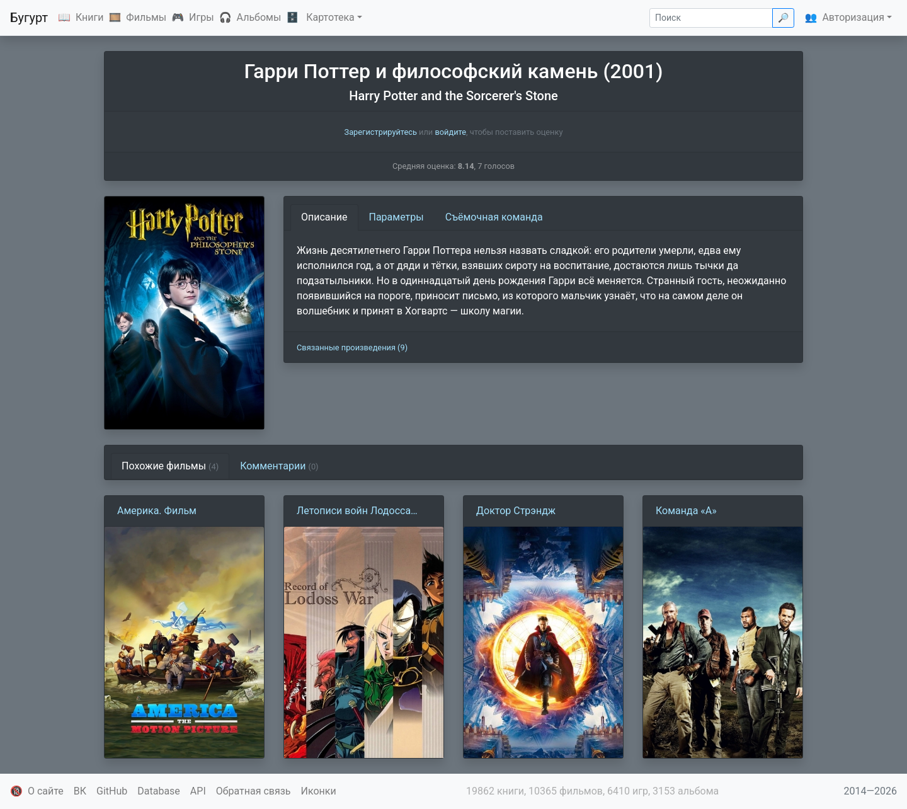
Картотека (330, 17)
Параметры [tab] (396, 217)
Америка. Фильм (157, 511)
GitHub (111, 791)
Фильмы (146, 17)
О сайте (46, 791)
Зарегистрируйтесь (381, 132)
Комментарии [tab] (279, 466)
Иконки (318, 791)
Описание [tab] (324, 217)
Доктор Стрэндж (516, 511)
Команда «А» (686, 511)
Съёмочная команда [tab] (494, 217)
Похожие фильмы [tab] (170, 466)
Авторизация (853, 17)
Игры (201, 17)
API (198, 791)
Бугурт (29, 17)
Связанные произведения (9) (352, 347)
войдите (450, 132)
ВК (80, 791)
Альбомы (259, 17)
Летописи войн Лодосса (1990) (354, 512)
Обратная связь (253, 791)
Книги (90, 17)
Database (158, 791)
